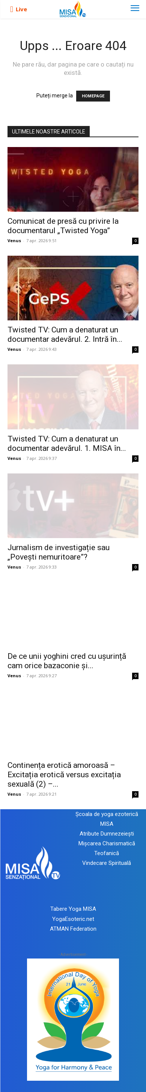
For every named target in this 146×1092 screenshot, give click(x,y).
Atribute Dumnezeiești (107, 833)
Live (21, 9)
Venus (14, 240)
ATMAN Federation (73, 928)
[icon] (12, 9)
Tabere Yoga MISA (73, 908)
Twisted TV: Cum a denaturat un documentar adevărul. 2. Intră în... (65, 334)
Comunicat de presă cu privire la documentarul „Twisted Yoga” (63, 226)
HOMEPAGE (93, 96)
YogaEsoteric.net (73, 919)
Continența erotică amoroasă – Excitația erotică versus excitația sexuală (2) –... (64, 775)
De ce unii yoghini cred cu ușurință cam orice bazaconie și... (67, 661)
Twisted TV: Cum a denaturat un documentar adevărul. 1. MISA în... (67, 443)
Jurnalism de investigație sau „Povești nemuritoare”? (59, 552)
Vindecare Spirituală (106, 863)
